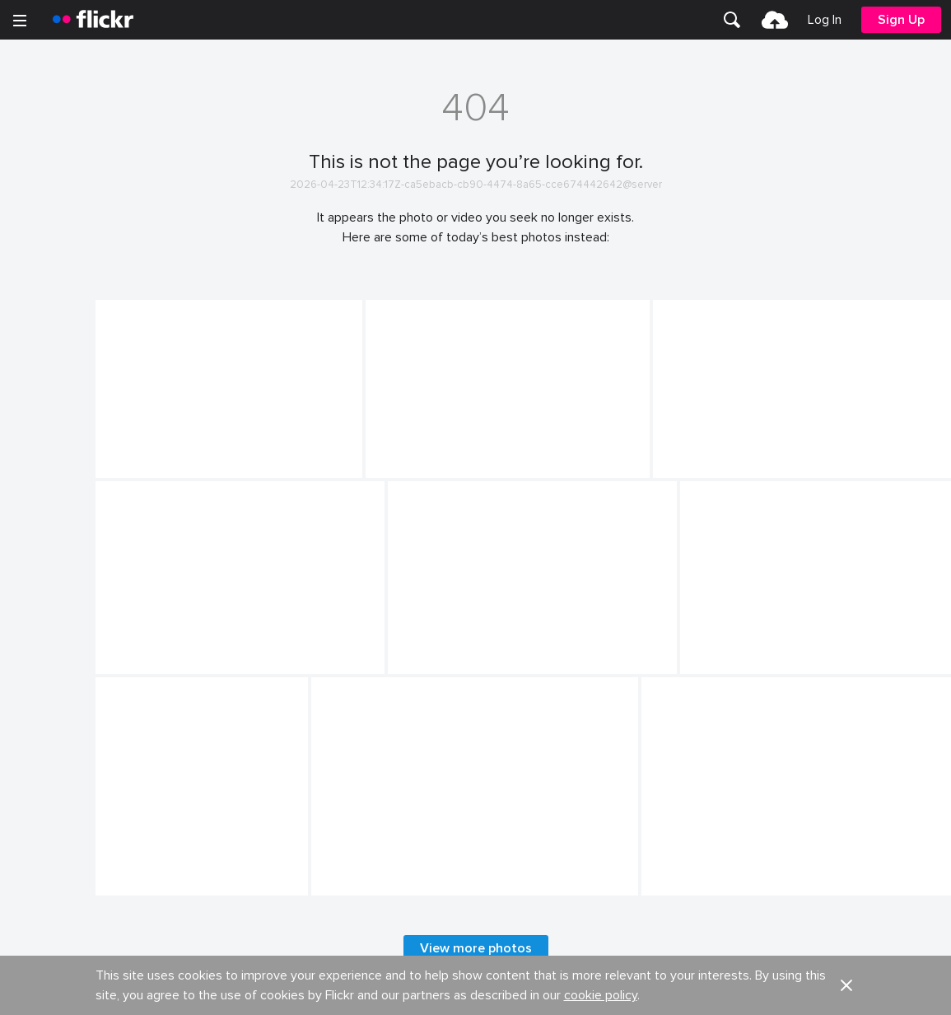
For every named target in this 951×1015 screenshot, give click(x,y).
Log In (824, 20)
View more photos (476, 948)
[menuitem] (732, 20)
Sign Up (901, 20)
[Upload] (775, 20)
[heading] (93, 20)
